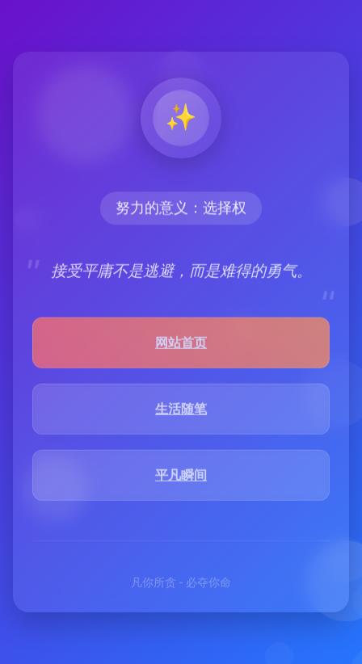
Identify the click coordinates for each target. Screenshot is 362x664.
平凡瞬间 (181, 476)
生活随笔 (181, 410)
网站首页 (181, 344)
